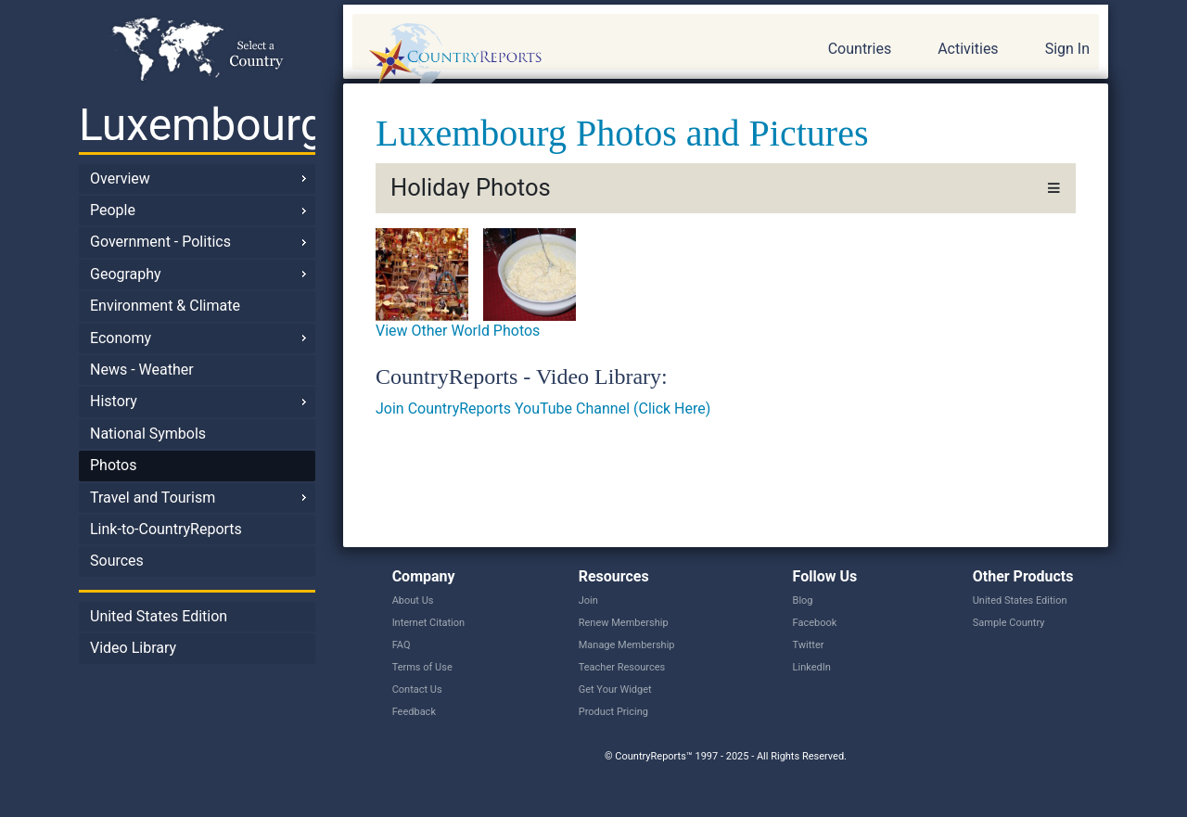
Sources (117, 560)
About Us (413, 600)
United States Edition (158, 616)
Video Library (133, 648)
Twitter (808, 645)
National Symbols (148, 433)
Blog (803, 600)
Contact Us (417, 689)
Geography (125, 274)
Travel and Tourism (152, 497)
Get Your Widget (615, 689)
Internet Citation (429, 623)
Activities (968, 48)
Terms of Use (422, 667)
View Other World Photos (458, 330)
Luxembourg (197, 124)
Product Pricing (613, 712)
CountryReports (555, 55)
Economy (120, 338)
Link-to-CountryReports (166, 529)
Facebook (815, 623)
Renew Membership (624, 623)
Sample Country (1009, 623)
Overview (120, 178)
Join (588, 600)
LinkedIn (812, 667)
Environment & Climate (165, 305)
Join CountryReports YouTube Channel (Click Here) (543, 408)
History (113, 401)
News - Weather (142, 369)
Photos (113, 465)
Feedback (414, 712)
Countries (859, 48)
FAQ (401, 645)
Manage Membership (627, 645)
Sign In (1067, 48)
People (112, 210)
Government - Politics (160, 241)
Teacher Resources (622, 667)
